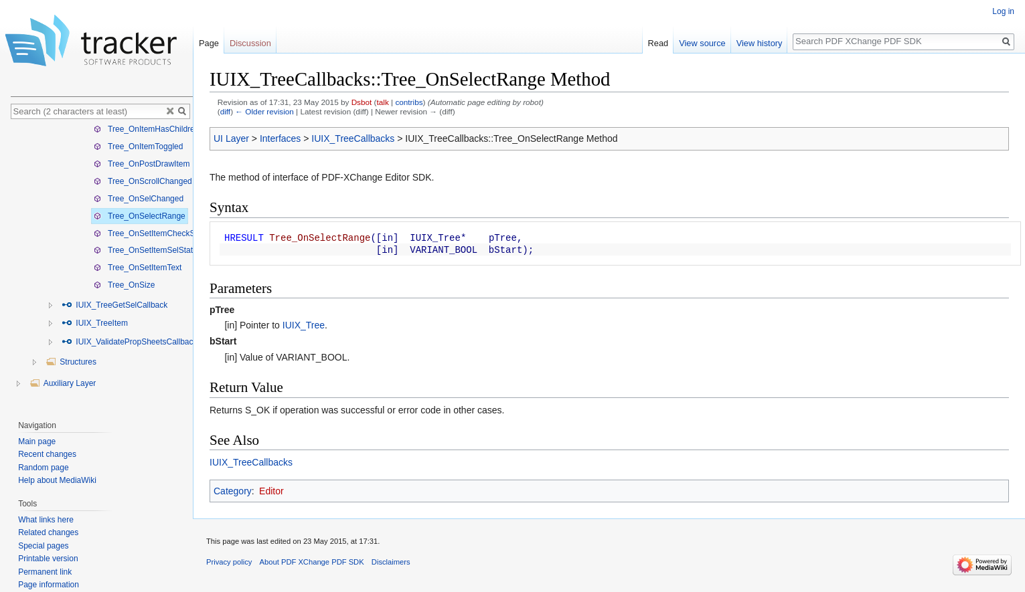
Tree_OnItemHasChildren (146, 129)
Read (658, 43)
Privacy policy (229, 562)
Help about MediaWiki (57, 480)
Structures (71, 362)
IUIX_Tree (304, 325)
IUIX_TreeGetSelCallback (114, 305)
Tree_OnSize (124, 285)
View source (702, 43)
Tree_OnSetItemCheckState (151, 233)
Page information (48, 584)
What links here (46, 519)
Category (233, 491)
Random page (43, 467)
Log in (1003, 11)
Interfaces (280, 138)
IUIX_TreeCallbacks (352, 138)
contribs (408, 102)
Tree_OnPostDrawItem (141, 164)
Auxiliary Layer (62, 383)
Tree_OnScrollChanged (143, 181)
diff (225, 111)
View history (759, 43)
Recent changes (47, 454)
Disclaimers (391, 562)
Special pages (43, 546)
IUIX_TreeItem (95, 323)
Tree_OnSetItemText (137, 268)
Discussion (250, 43)
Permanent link (45, 572)
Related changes (48, 532)
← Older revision (264, 111)
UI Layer (231, 138)
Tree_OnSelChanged (138, 199)
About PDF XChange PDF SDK (312, 562)
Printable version (48, 558)
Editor (271, 491)
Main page (37, 441)
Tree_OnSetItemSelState (146, 250)
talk (383, 102)
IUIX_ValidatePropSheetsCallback (130, 342)
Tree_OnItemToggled (138, 146)
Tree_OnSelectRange (139, 216)
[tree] (102, 266)
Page (209, 43)
